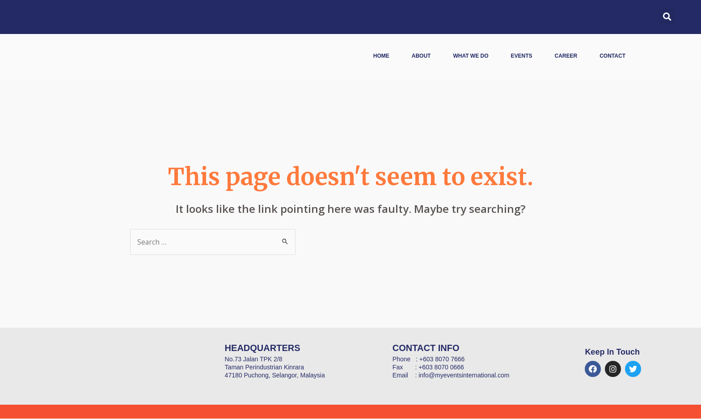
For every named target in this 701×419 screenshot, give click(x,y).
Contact (612, 56)
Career (566, 56)
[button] (667, 16)
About (421, 56)
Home (381, 56)
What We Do (470, 56)
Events (521, 56)
